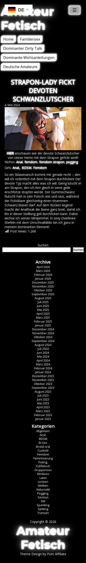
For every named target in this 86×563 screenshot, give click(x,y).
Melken (43, 486)
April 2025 (43, 314)
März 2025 (43, 318)
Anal (19, 162)
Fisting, (43, 462)
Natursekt (43, 489)
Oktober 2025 (43, 290)
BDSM (26, 168)
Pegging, (43, 493)
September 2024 (43, 341)
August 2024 (43, 345)
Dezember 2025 (43, 282)
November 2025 (43, 286)
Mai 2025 (43, 310)
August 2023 (43, 392)
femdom (31, 162)
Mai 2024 (43, 357)
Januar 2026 (43, 279)
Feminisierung (43, 458)
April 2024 (43, 360)
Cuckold (43, 451)
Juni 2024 (43, 353)
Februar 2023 (43, 415)
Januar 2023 (43, 419)
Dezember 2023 (43, 376)
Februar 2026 (43, 275)
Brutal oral (43, 447)
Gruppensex (43, 470)
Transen (43, 513)
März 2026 (43, 271)
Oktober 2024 (43, 337)
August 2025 (43, 298)
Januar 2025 (43, 325)
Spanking (43, 505)
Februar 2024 (43, 368)
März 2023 (43, 411)
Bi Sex (43, 443)
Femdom (40, 168)
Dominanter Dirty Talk (22, 48)
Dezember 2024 (43, 329)
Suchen (43, 245)
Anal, (16, 168)
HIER (10, 153)
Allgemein (43, 431)
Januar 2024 (43, 372)
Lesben (43, 482)
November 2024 (43, 333)
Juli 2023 (43, 395)
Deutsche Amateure (20, 66)
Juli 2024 (43, 349)
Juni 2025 (43, 306)
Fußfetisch (43, 466)
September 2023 (43, 388)
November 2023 (43, 380)
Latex (43, 478)
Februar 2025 (43, 321)
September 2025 (43, 294)
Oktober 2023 (43, 384)
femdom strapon (51, 162)
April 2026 (43, 267)
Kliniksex (43, 474)
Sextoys (43, 497)
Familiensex (30, 39)
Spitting (43, 509)
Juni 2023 (43, 399)
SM (43, 501)
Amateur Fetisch (27, 19)
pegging (72, 162)
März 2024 (43, 364)
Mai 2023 (43, 403)
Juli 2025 (43, 302)
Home (8, 39)
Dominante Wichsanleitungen (28, 57)
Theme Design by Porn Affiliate (43, 554)
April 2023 (43, 407)
